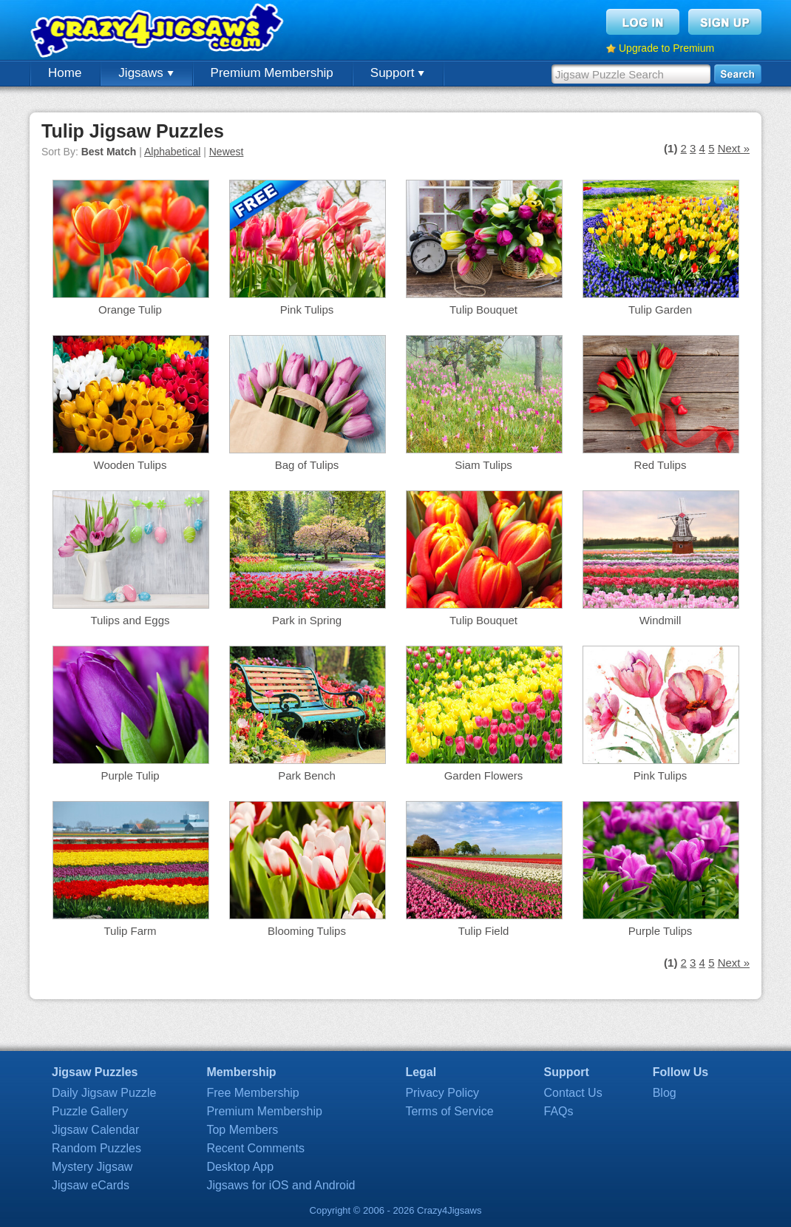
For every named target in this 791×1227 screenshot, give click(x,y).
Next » (734, 148)
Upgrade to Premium (666, 48)
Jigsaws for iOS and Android (280, 1185)
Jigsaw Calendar (95, 1129)
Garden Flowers (483, 775)
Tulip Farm (129, 931)
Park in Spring (307, 620)
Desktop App (240, 1166)
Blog (664, 1092)
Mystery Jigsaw (92, 1166)
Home (64, 73)
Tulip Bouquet (483, 309)
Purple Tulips (660, 931)
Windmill (660, 620)
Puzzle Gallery (90, 1111)
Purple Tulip (130, 775)
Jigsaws (145, 73)
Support (397, 73)
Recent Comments (255, 1148)
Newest (226, 152)
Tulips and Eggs (129, 620)
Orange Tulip (130, 309)
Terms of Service (449, 1111)
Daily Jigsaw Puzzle (104, 1092)
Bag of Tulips (307, 465)
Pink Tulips (307, 309)
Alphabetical (172, 152)
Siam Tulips (483, 465)
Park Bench (307, 775)
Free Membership (252, 1092)
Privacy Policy (442, 1092)
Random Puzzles (96, 1148)
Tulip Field (483, 931)
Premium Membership (272, 73)
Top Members (242, 1129)
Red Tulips (660, 465)
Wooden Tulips (130, 465)
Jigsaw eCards (90, 1185)
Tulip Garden (660, 309)
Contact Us (573, 1092)
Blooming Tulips (307, 931)
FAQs (559, 1111)
